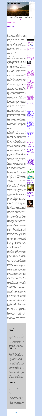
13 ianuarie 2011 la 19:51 (12, 382)
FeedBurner (32, 45)
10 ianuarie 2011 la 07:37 (12, 330)
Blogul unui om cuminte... (14, 3)
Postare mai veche (22, 411)
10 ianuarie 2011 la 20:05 (12, 348)
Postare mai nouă (10, 411)
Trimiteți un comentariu (12, 407)
